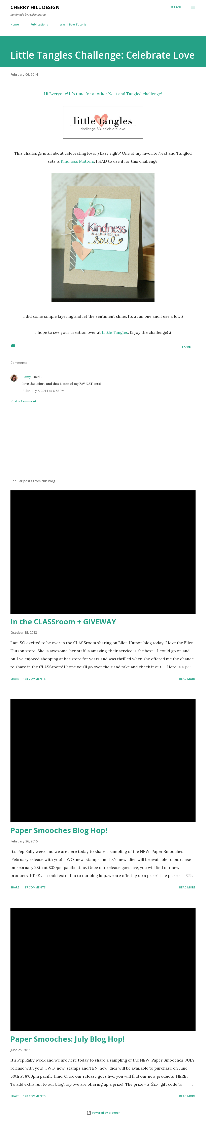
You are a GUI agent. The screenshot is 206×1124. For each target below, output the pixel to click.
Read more (187, 679)
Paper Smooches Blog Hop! (58, 830)
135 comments (34, 679)
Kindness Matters (77, 161)
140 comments (34, 1096)
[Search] (175, 7)
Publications (39, 24)
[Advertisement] (103, 444)
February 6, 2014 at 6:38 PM (44, 391)
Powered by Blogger (103, 1113)
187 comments (34, 887)
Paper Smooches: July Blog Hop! (67, 1039)
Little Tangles (114, 332)
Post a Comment (23, 401)
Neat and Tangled (125, 93)
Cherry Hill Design (35, 7)
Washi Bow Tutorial (73, 24)
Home (14, 24)
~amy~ (28, 377)
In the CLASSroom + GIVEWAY (63, 622)
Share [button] (186, 346)
